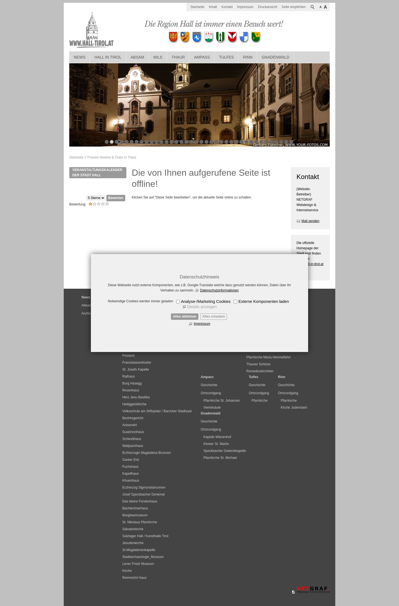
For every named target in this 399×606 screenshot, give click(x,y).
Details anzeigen (202, 307)
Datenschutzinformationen (219, 290)
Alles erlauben (213, 316)
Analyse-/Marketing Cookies (206, 301)
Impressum (202, 324)
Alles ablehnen (184, 316)
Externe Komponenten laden (263, 301)
